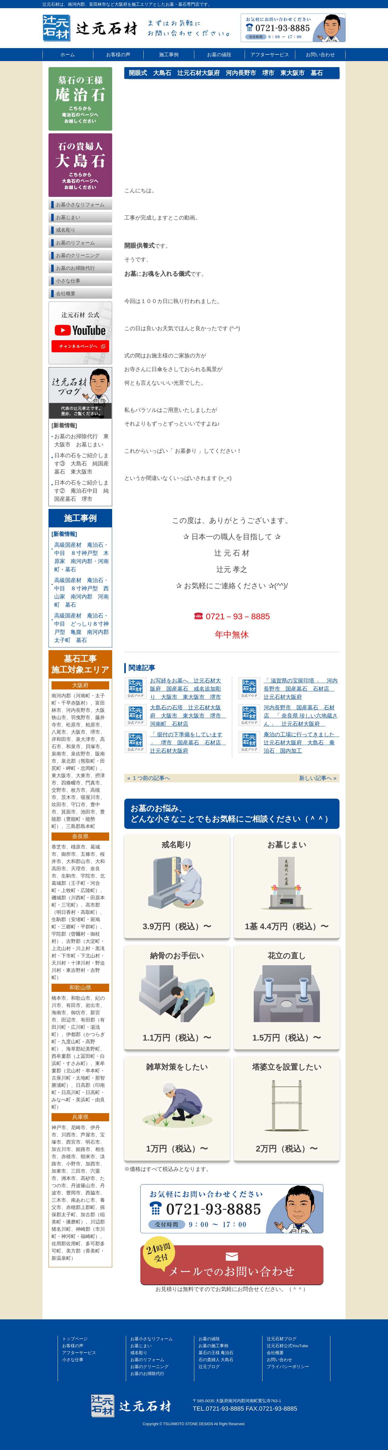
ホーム (67, 54)
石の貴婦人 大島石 (216, 1359)
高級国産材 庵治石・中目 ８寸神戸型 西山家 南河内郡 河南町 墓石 (81, 592)
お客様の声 (118, 54)
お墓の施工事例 (213, 1346)
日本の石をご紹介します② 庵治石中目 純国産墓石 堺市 (81, 491)
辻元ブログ (209, 1366)
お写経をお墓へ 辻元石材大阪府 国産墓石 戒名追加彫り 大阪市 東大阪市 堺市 (185, 689)
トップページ (75, 1339)
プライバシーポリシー (288, 1366)
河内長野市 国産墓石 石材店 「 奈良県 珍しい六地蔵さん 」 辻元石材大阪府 (301, 716)
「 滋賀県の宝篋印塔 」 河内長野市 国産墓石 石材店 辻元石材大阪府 (301, 689)
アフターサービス (269, 54)
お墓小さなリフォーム (80, 204)
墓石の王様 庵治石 (216, 1353)
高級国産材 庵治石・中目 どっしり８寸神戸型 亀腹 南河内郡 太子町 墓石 (81, 628)
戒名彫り (65, 230)
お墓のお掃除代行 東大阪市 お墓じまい (81, 440)
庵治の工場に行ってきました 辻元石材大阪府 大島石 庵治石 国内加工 (302, 743)
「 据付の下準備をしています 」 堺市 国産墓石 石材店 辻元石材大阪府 (188, 743)
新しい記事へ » (317, 778)
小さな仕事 (68, 280)
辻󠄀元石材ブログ (281, 1339)
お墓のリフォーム (75, 242)
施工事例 (169, 54)
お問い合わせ (320, 54)
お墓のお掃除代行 (75, 268)
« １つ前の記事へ (148, 778)
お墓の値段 (219, 54)
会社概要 (65, 293)
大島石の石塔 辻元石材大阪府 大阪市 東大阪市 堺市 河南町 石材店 (188, 716)
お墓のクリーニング (78, 255)
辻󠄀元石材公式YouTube (287, 1346)
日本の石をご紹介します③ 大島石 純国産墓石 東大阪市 (81, 463)
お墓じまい (68, 217)
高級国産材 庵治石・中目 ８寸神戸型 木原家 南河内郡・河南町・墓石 (81, 557)
